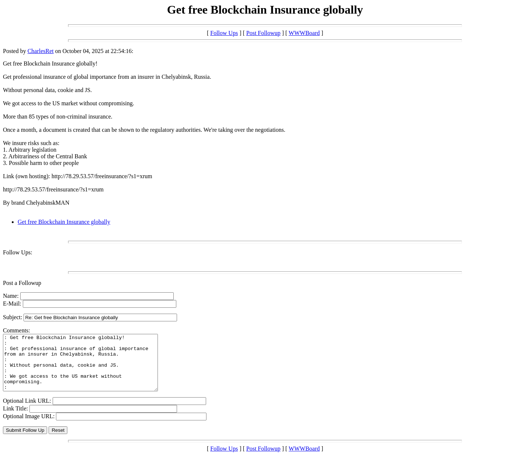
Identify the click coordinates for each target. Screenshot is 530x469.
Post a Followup (22, 283)
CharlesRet (41, 51)
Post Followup (263, 33)
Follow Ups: (17, 252)
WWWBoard (304, 33)
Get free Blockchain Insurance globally (64, 222)
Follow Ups (224, 33)
